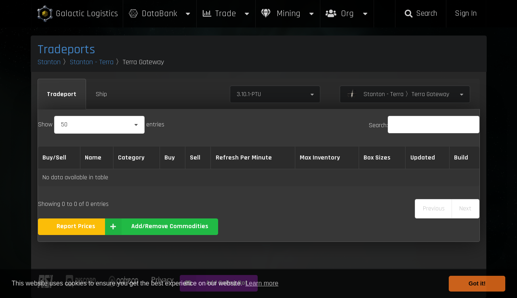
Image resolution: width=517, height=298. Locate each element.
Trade (226, 13)
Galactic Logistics (77, 14)
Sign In (466, 13)
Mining (288, 13)
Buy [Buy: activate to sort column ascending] (169, 157)
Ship (101, 94)
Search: (424, 125)
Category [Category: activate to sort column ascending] (131, 157)
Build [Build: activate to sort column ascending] (461, 157)
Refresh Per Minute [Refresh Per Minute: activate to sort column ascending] (244, 157)
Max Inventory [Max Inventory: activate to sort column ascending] (320, 157)
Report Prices (76, 226)
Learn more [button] (261, 283)
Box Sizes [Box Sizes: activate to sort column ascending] (377, 157)
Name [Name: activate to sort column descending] (93, 157)
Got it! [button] (477, 283)
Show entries (101, 124)
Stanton (49, 62)
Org (347, 9)
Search (420, 13)
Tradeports (66, 49)
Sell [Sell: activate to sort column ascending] (195, 157)
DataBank (159, 13)
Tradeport (61, 94)
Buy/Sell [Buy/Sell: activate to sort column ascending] (54, 157)
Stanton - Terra (91, 62)
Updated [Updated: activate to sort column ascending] (422, 157)
